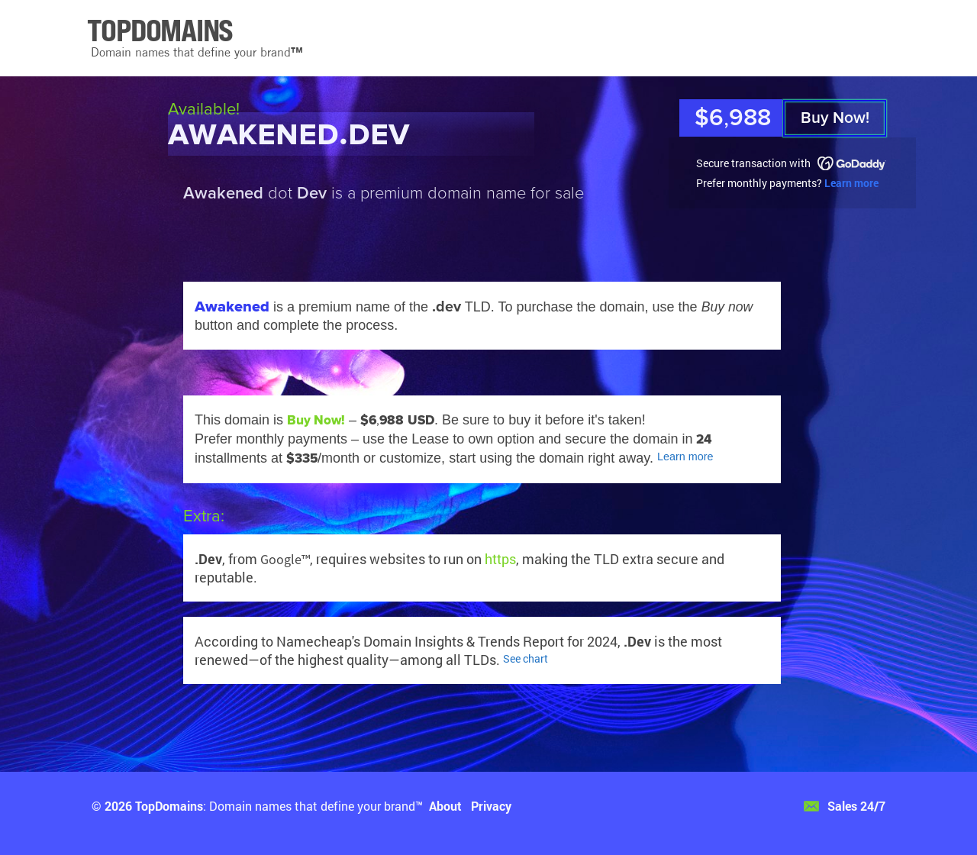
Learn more (851, 183)
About (445, 806)
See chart (525, 658)
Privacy (491, 806)
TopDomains (169, 806)
